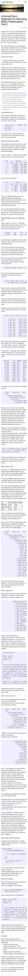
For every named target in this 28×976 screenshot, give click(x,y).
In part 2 (6, 84)
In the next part (5, 963)
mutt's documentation (20, 95)
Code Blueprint (7, 2)
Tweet (14, 972)
